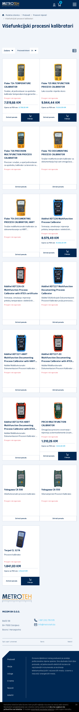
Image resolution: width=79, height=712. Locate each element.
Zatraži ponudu (11, 117)
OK (76, 705)
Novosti (10, 688)
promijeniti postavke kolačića (42, 709)
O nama (10, 681)
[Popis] (74, 50)
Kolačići (70, 642)
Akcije (9, 666)
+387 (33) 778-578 (46, 620)
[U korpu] (30, 117)
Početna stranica (11, 15)
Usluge (10, 673)
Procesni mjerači (40, 15)
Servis (42, 642)
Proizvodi (26, 15)
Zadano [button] (7, 50)
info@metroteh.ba (46, 624)
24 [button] (32, 50)
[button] (54, 4)
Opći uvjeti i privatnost (9, 642)
